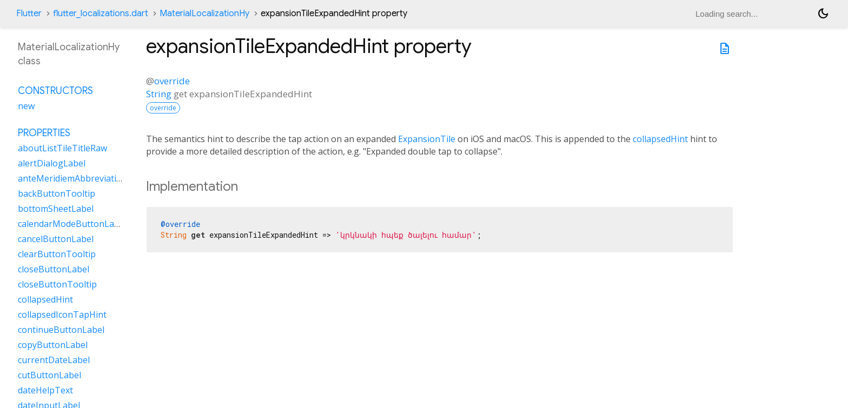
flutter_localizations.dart (100, 13)
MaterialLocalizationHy (204, 13)
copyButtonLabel (53, 345)
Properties (44, 133)
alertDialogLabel (51, 163)
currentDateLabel (54, 360)
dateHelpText (45, 390)
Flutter (29, 13)
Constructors (55, 91)
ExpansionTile (426, 139)
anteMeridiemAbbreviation (72, 178)
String (158, 94)
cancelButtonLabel (56, 239)
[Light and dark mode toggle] (823, 13)
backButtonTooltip (56, 193)
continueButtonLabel (61, 330)
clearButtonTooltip (57, 254)
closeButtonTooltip (57, 284)
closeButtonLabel (53, 269)
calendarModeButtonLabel (72, 224)
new (26, 106)
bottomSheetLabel (56, 209)
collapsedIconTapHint (62, 314)
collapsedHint (660, 139)
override (172, 81)
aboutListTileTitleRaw (62, 148)
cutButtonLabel (49, 375)
